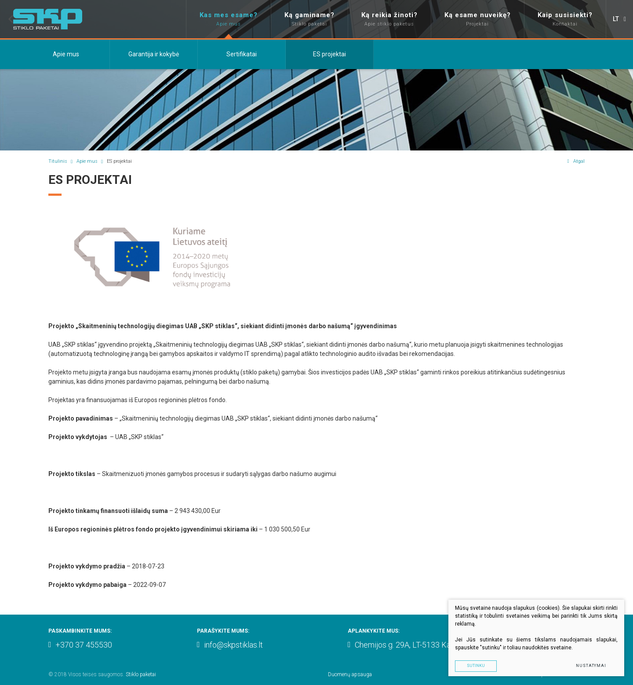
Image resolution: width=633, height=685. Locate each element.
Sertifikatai (241, 54)
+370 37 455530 (80, 644)
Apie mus (66, 54)
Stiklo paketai (141, 674)
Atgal (576, 161)
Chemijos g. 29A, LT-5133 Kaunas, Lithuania (424, 644)
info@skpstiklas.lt (230, 644)
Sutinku (476, 665)
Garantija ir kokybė (153, 54)
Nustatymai (591, 665)
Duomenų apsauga (350, 674)
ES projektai (329, 54)
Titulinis (57, 161)
